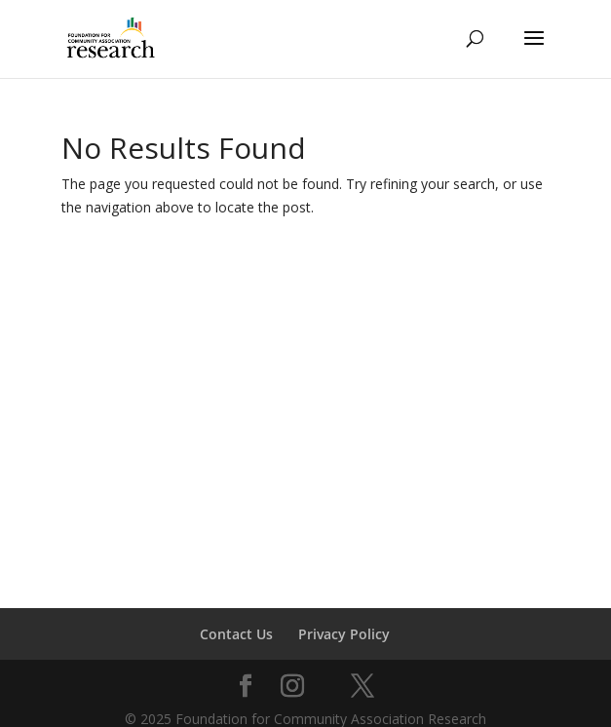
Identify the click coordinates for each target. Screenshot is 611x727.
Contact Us (236, 634)
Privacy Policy (344, 634)
